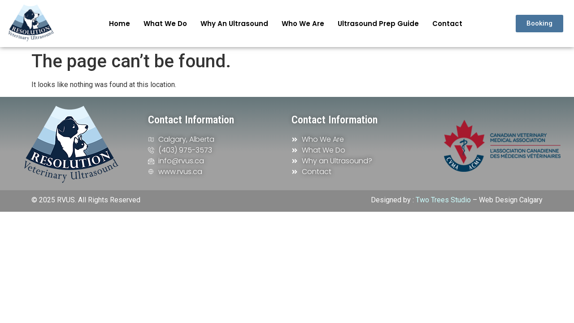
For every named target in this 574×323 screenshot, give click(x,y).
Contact (447, 23)
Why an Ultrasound (234, 23)
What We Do (165, 23)
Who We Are (303, 23)
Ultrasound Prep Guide (378, 23)
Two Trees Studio (443, 200)
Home (119, 23)
